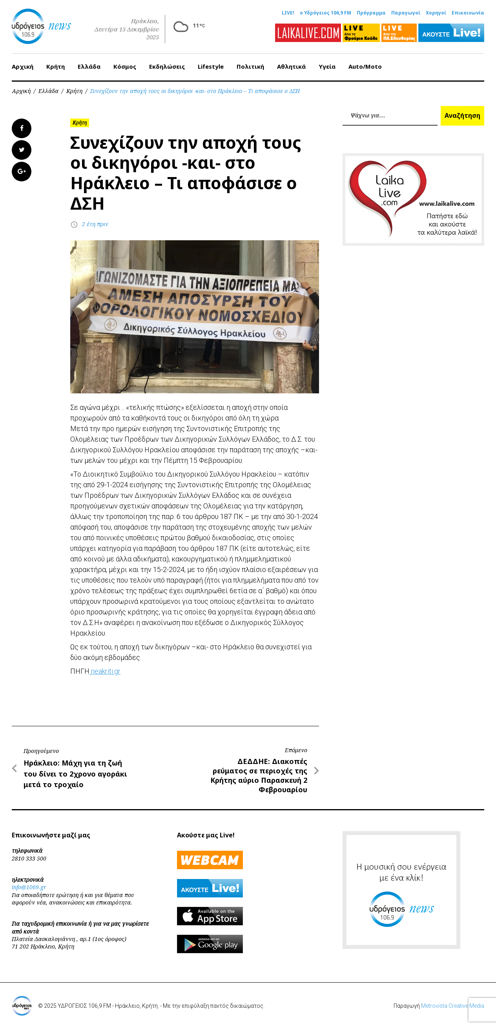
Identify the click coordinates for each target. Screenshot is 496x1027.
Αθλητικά (291, 66)
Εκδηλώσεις (167, 66)
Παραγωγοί (405, 13)
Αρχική (22, 66)
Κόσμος (124, 66)
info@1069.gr (29, 887)
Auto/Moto (365, 66)
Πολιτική (250, 66)
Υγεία (327, 66)
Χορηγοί (436, 13)
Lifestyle (211, 66)
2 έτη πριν (95, 224)
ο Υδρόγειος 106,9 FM (325, 13)
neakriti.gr (104, 671)
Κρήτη (55, 66)
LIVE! (288, 13)
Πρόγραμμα (371, 13)
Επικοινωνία (468, 13)
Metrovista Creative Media (452, 1006)
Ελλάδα (89, 66)
